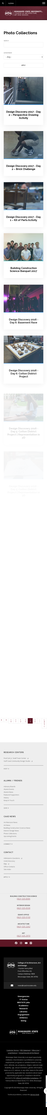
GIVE (6, 808)
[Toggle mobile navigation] (43, 3)
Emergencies (23, 996)
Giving (23, 1020)
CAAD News (10, 816)
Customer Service (13, 1050)
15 (36, 720)
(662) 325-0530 (23, 908)
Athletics (23, 1017)
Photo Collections (10, 833)
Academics (23, 1005)
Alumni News (8, 792)
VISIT (6, 769)
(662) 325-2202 (23, 926)
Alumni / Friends (13, 781)
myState (11, 3)
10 (12, 720)
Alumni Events (9, 789)
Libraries (23, 1011)
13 (26, 720)
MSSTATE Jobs (23, 1002)
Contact (8, 852)
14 (31, 720)
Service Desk (34, 1095)
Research (23, 1008)
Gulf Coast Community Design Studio (18, 761)
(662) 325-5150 (23, 917)
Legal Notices (12, 1053)
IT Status (23, 999)
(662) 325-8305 (23, 899)
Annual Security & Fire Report (29, 1053)
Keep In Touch (9, 800)
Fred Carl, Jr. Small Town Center (16, 758)
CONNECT (8, 844)
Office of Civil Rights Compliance (27, 1078)
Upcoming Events (10, 836)
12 (21, 720)
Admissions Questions (13, 858)
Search (6, 41)
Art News (7, 825)
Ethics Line (35, 1050)
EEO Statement (25, 1050)
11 (16, 720)
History (6, 798)
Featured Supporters (11, 795)
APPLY (7, 877)
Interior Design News (11, 831)
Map (6, 864)
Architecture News (10, 822)
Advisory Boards (9, 786)
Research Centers (14, 752)
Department (8, 53)
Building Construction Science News (17, 828)
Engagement (23, 1014)
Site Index (7, 869)
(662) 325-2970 (23, 935)
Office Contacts (9, 866)
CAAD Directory (9, 861)
